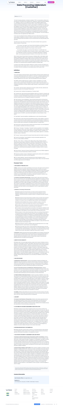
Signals (16, 390)
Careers (51, 392)
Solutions (26, 2)
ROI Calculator (34, 390)
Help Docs (42, 390)
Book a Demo (51, 2)
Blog (32, 396)
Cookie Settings (37, 404)
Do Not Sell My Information (49, 404)
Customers (32, 2)
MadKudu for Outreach (26, 392)
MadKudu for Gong (26, 390)
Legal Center (43, 404)
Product (19, 2)
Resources (38, 2)
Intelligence (16, 392)
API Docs (42, 392)
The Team (51, 390)
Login (45, 2)
